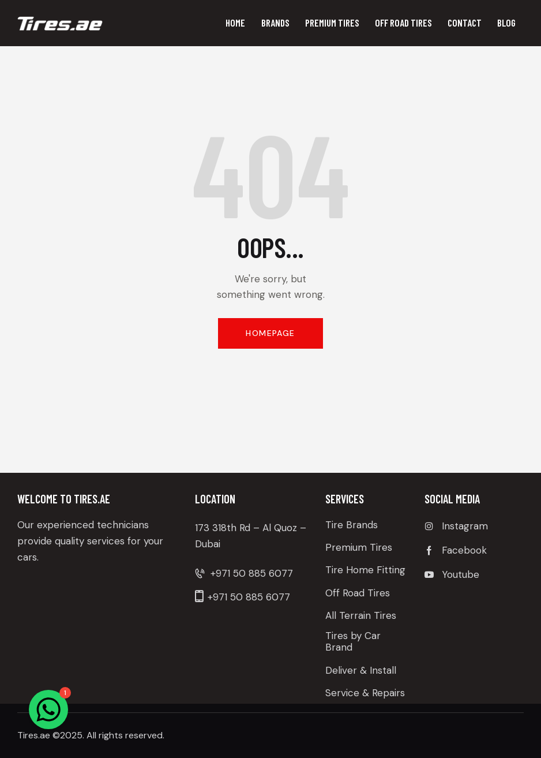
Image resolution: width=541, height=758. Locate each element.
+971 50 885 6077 (252, 573)
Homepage (270, 333)
